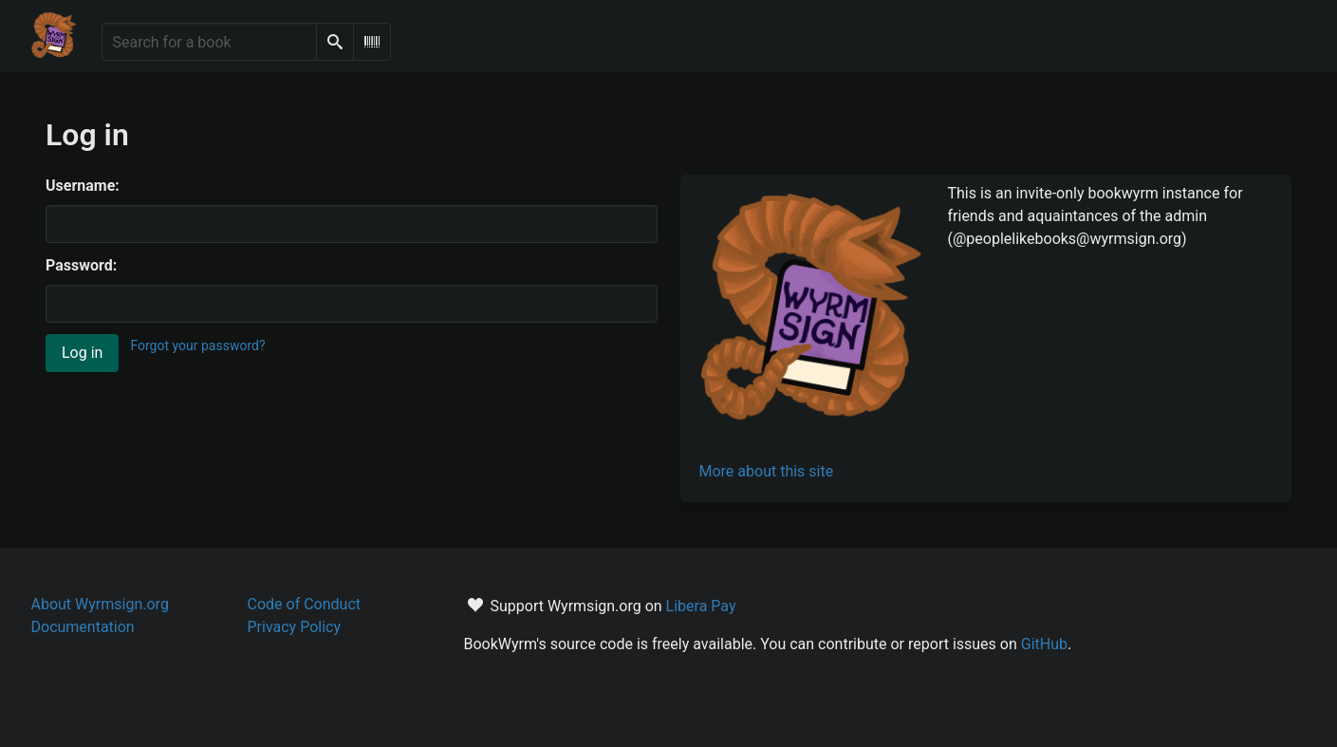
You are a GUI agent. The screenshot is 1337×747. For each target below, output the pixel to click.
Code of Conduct (305, 604)
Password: (81, 265)
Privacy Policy (295, 627)
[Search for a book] (209, 42)
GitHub (1044, 644)
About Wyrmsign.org (100, 604)
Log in (82, 353)
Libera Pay (701, 606)
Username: (83, 186)
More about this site (766, 471)
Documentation (83, 627)
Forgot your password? (197, 345)
